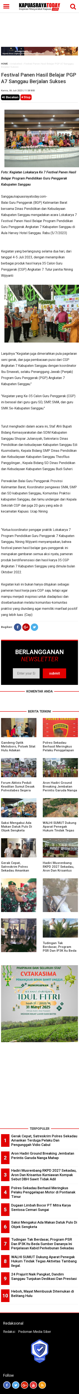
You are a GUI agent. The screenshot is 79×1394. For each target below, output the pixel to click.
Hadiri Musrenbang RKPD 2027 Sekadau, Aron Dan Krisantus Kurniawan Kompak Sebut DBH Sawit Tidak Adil (43, 1174)
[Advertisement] (39, 24)
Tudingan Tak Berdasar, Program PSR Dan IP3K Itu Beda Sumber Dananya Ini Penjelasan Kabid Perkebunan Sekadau (42, 1243)
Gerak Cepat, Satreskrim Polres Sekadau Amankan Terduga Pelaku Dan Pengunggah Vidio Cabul (44, 1140)
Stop (26, 97)
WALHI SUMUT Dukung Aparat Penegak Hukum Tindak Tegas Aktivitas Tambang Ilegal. (59, 830)
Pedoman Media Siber (34, 1332)
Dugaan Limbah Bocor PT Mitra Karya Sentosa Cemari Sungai (41, 1207)
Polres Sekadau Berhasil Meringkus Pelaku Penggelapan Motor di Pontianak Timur (58, 750)
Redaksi (9, 1332)
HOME (4, 63)
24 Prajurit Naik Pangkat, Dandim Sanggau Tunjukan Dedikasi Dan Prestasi (44, 1276)
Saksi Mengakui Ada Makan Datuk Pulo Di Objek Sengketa (16, 826)
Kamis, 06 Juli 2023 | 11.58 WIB (18, 90)
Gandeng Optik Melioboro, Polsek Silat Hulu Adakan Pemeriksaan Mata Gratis (18, 750)
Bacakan (10, 97)
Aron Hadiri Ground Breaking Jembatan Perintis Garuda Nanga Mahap (60, 788)
